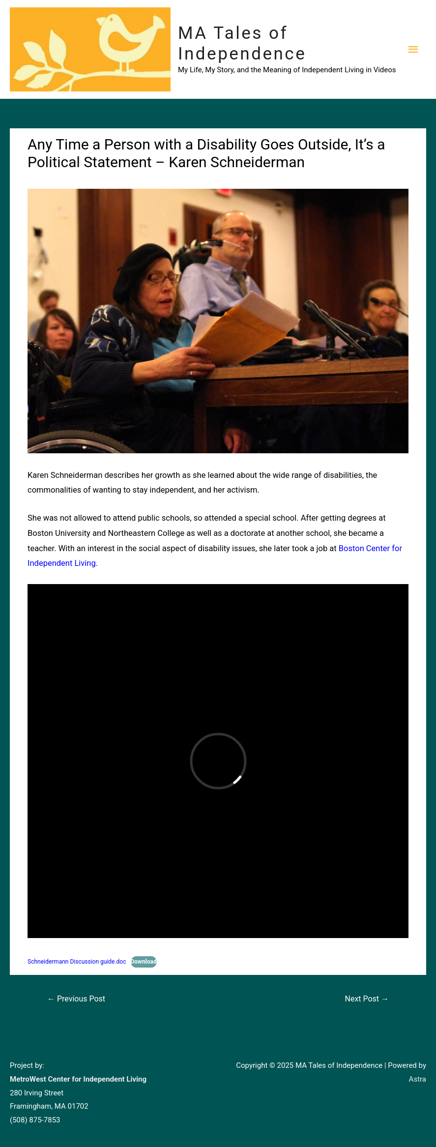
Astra (417, 1079)
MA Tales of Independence (242, 43)
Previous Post (76, 998)
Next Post (367, 998)
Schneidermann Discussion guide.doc (77, 961)
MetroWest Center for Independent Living (78, 1079)
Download (144, 961)
